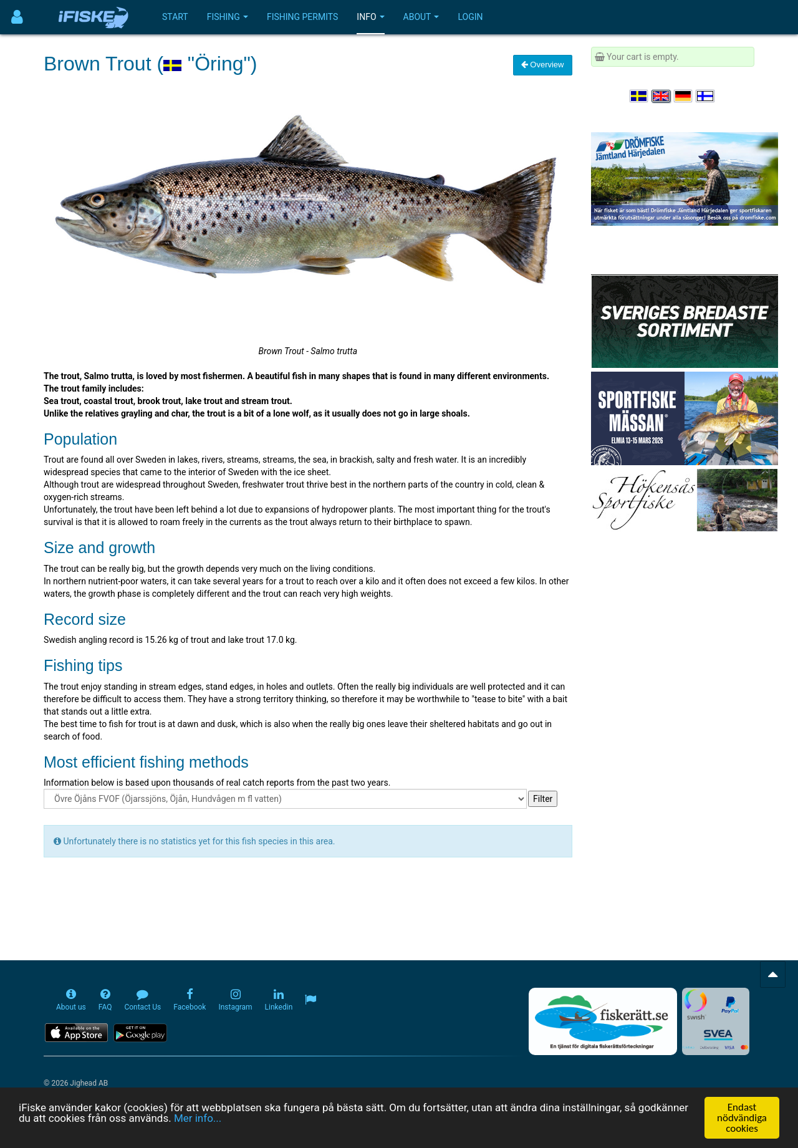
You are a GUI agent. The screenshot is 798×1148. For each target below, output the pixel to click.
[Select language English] (661, 96)
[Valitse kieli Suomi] (706, 96)
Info (370, 17)
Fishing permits (302, 17)
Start (175, 17)
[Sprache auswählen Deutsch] (684, 96)
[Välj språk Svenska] (639, 96)
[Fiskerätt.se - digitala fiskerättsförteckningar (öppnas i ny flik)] (603, 1021)
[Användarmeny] (17, 17)
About (421, 17)
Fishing (227, 17)
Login (470, 17)
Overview (542, 64)
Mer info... (197, 1118)
